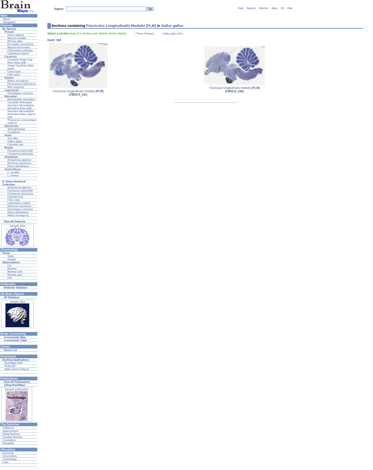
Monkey (12, 268)
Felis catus (13, 74)
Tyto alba (12, 138)
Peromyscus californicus (21, 83)
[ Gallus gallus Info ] (172, 33)
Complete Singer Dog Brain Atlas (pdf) (19, 61)
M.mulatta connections (20, 44)
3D (282, 8)
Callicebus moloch (18, 53)
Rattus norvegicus (17, 80)
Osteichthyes (13, 169)
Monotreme (12, 126)
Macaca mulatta (16, 38)
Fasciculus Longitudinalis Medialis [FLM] (121, 26)
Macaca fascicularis (18, 47)
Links (5, 462)
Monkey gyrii (14, 274)
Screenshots (9, 456)
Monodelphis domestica (21, 99)
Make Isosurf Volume (17, 369)
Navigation (8, 22)
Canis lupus (14, 71)
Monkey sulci (15, 271)
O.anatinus (13, 132)
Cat (9, 265)
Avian (8, 135)
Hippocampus (10, 430)
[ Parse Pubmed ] (145, 33)
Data (240, 8)
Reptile (9, 147)
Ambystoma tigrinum (19, 159)
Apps (275, 8)
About (6, 19)
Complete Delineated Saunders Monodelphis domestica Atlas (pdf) (20, 105)
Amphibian (11, 156)
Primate (9, 31)
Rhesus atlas (15, 41)
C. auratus (13, 172)
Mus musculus (15, 87)
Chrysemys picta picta (20, 153)
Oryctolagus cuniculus (20, 93)
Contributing (9, 459)
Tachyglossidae (16, 129)
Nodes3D (10, 365)
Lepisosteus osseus (18, 202)
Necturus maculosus (19, 163)
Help (290, 8)
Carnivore (11, 56)
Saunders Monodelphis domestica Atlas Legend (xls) (21, 114)
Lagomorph (12, 90)
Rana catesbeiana (18, 166)
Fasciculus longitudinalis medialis (78, 91)
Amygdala (8, 443)
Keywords (8, 452)
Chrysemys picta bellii (20, 150)
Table (10, 256)
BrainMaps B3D (14, 362)
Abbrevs (263, 8)
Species (251, 8)
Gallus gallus (14, 141)
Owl (9, 277)
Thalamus (8, 427)
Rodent (9, 77)
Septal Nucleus (11, 433)
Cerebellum (9, 440)
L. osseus (13, 175)
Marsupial (11, 96)
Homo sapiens (15, 35)
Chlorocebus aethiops (20, 50)
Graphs (11, 259)
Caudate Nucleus (12, 437)
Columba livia (15, 144)
